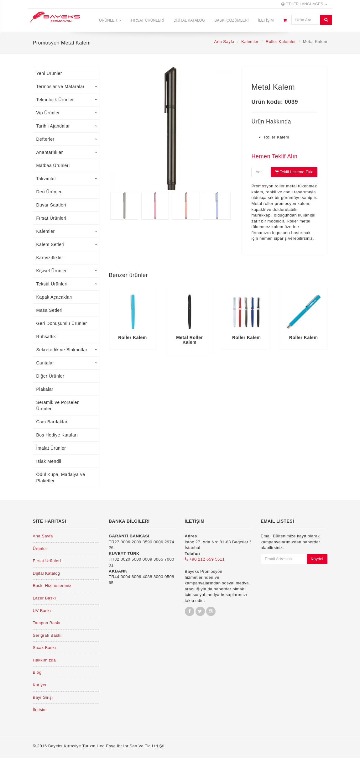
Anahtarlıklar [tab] (67, 152)
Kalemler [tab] (67, 231)
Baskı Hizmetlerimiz (52, 585)
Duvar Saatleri (51, 204)
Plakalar (45, 389)
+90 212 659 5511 (205, 559)
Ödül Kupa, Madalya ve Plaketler (60, 477)
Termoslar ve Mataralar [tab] (67, 86)
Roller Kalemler (281, 41)
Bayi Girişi (43, 697)
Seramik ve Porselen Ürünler (58, 405)
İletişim (266, 20)
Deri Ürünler (49, 191)
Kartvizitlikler (49, 257)
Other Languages (304, 4)
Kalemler (249, 41)
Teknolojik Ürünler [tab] (67, 99)
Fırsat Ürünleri (147, 20)
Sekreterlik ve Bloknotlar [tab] (67, 349)
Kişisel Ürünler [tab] (67, 270)
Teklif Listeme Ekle (294, 172)
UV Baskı (42, 610)
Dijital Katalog (189, 20)
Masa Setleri (49, 310)
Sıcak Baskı (44, 647)
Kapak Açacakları (54, 297)
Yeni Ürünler (49, 73)
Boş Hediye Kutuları (57, 434)
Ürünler (110, 20)
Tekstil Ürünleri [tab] (67, 283)
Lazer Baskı (44, 598)
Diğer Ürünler (50, 376)
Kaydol (317, 559)
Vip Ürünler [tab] (67, 112)
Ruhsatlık (46, 336)
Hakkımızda (44, 660)
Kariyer (40, 684)
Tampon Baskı (46, 622)
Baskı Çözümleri (231, 20)
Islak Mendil (48, 461)
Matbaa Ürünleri (53, 165)
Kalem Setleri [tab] (67, 244)
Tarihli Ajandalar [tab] (67, 125)
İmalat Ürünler (51, 448)
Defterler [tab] (67, 139)
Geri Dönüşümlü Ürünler (61, 323)
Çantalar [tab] (67, 362)
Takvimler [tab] (67, 178)
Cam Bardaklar (52, 421)
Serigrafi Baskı (47, 635)
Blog (37, 672)
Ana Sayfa (224, 41)
